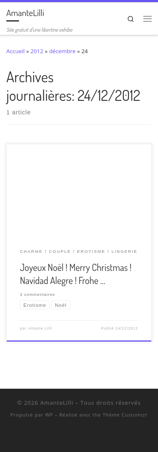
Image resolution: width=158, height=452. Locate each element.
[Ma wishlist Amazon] (84, 437)
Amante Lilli (40, 328)
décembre (62, 51)
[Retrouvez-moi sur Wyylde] (73, 437)
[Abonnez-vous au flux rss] (95, 437)
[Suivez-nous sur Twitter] (62, 437)
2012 (36, 51)
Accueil (15, 51)
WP (49, 414)
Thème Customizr (125, 414)
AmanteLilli (56, 402)
